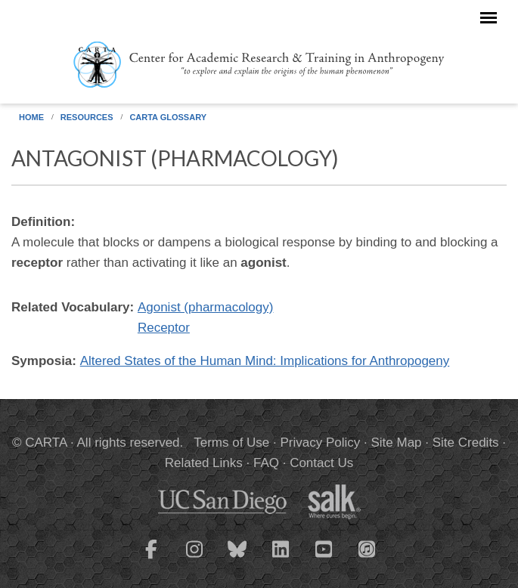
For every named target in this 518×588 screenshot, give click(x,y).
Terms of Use (231, 442)
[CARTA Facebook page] (151, 558)
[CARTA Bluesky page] (237, 558)
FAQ (266, 463)
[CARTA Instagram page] (194, 558)
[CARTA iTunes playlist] (367, 548)
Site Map (396, 442)
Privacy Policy (320, 442)
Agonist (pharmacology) (206, 307)
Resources (86, 117)
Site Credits (466, 442)
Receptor (164, 327)
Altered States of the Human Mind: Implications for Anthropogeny (265, 361)
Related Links (204, 463)
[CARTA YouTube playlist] (324, 558)
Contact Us (321, 463)
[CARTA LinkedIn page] (280, 558)
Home (31, 117)
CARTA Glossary (167, 117)
